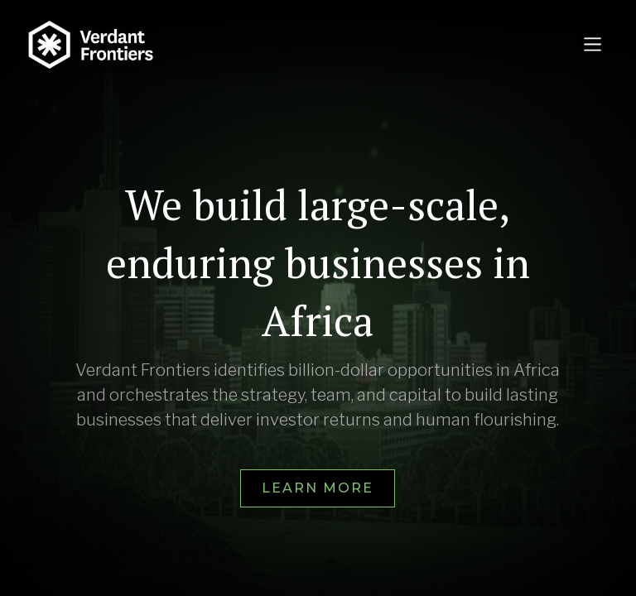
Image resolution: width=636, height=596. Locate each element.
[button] (592, 44)
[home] (287, 45)
